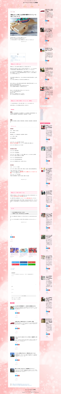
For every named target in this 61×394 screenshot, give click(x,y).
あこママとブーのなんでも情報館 (30, 2)
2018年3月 (41, 119)
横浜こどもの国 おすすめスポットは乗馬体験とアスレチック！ (25, 368)
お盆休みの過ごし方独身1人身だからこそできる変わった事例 (24, 321)
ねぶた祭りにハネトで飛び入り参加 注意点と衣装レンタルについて (22, 385)
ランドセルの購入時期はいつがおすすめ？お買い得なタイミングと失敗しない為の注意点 (49, 170)
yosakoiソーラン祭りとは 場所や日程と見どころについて (14, 254)
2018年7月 (41, 115)
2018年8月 (41, 114)
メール (12, 289)
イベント (12, 268)
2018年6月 (41, 116)
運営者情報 (32, 6)
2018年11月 (41, 111)
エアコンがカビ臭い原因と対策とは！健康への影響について (49, 256)
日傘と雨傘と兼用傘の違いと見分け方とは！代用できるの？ (49, 69)
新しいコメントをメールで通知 (16, 297)
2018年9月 (41, 113)
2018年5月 (41, 117)
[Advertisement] (23, 47)
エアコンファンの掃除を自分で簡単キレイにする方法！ (49, 236)
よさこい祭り (12, 269)
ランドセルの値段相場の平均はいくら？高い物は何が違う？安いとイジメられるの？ (49, 193)
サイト (12, 292)
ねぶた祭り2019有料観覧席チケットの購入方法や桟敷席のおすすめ (23, 254)
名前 (12, 286)
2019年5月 (41, 110)
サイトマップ (18, 6)
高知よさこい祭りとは (14, 55)
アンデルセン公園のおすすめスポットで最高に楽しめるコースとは (25, 353)
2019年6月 (41, 109)
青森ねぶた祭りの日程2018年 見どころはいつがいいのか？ (32, 254)
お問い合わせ (25, 6)
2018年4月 (41, 118)
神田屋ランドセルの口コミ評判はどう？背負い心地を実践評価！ (49, 88)
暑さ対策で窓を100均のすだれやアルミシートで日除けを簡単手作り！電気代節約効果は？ (49, 321)
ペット (11, 6)
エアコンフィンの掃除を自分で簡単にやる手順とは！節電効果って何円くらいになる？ (49, 215)
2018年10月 (41, 112)
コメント (12, 275)
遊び (14, 268)
